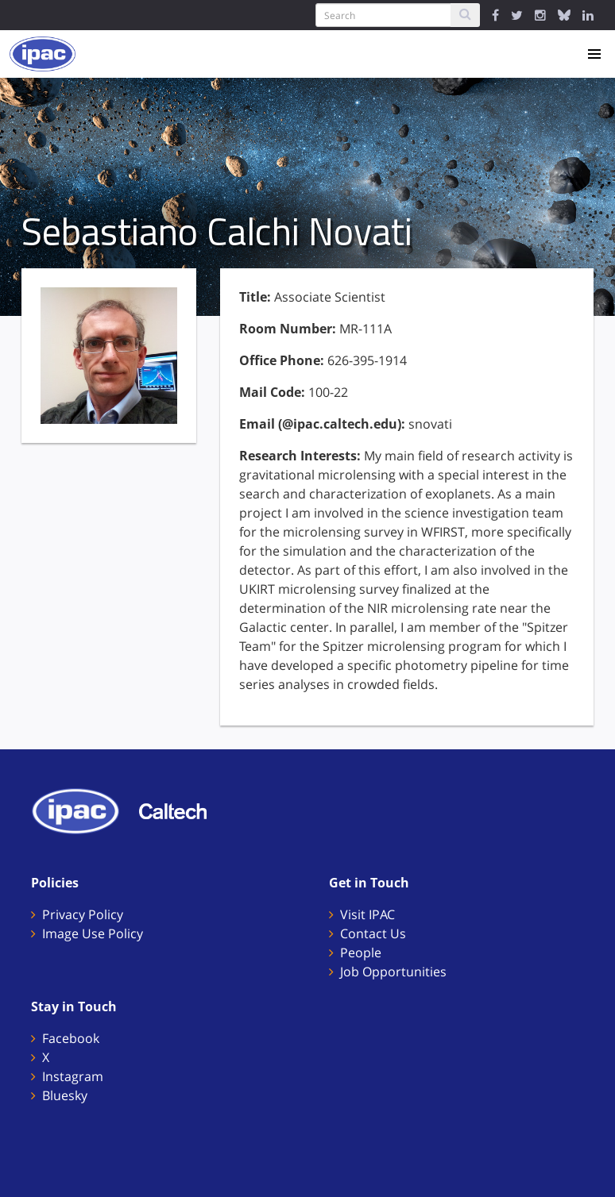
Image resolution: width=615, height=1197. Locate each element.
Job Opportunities (393, 971)
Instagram (72, 1076)
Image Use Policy (92, 933)
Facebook (70, 1038)
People (360, 952)
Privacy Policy (82, 914)
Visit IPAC (367, 914)
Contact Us (373, 933)
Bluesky (64, 1095)
